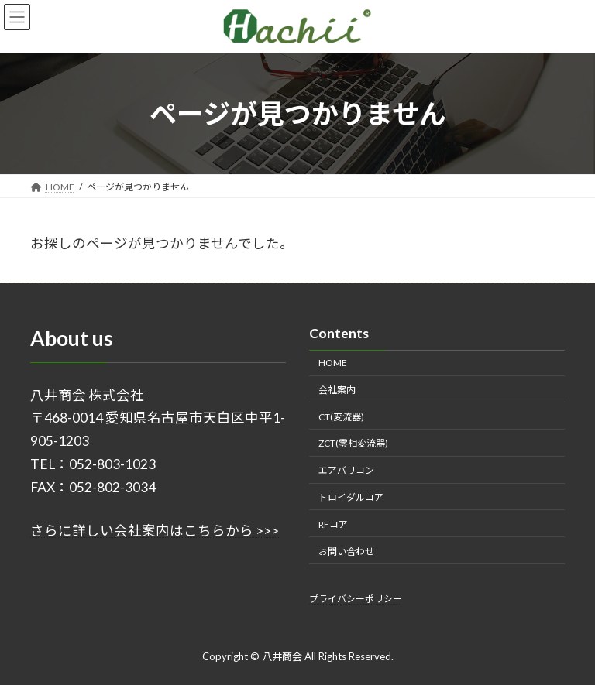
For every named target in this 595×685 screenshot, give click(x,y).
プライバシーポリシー (355, 599)
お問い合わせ (346, 551)
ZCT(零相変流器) (353, 443)
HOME (332, 362)
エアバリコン (346, 470)
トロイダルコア (350, 497)
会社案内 (337, 389)
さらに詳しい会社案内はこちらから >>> (154, 530)
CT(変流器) (341, 416)
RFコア (333, 523)
